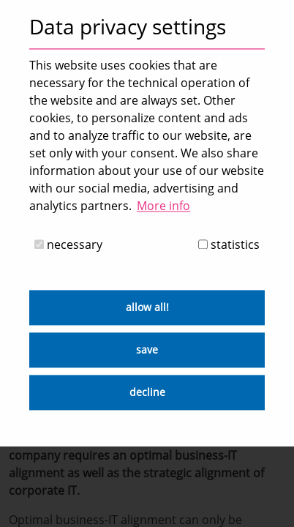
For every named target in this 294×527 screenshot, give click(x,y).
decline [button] (147, 393)
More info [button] (163, 206)
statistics (229, 245)
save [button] (147, 350)
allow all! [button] (147, 308)
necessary (68, 245)
